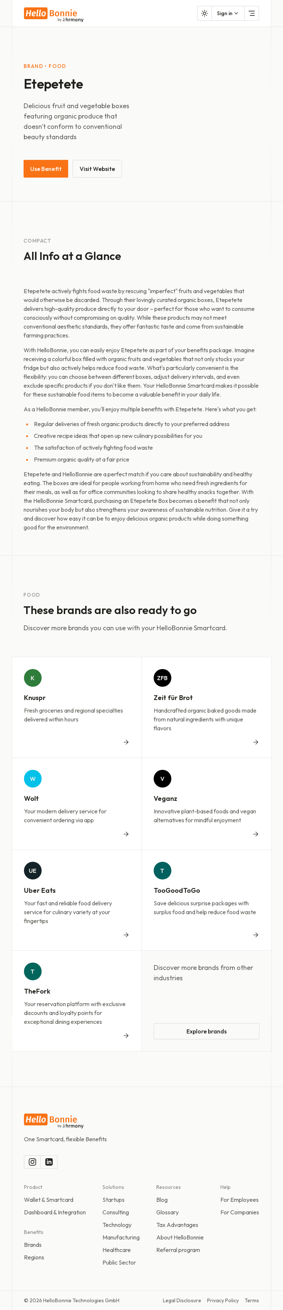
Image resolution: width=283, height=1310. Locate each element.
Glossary (167, 1212)
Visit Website (97, 168)
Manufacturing (121, 1237)
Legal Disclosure (182, 1300)
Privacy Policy (223, 1300)
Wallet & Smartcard (48, 1199)
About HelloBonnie (180, 1237)
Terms (252, 1300)
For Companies (239, 1212)
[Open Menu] (251, 13)
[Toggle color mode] (204, 13)
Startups (113, 1199)
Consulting (115, 1212)
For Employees (239, 1199)
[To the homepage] (54, 15)
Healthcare (116, 1250)
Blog (162, 1199)
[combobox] (228, 13)
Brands (33, 1244)
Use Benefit (46, 168)
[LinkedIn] (49, 1162)
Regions (34, 1257)
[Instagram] (32, 1162)
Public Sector (119, 1262)
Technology (117, 1224)
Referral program (178, 1250)
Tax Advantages (177, 1224)
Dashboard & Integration (55, 1212)
